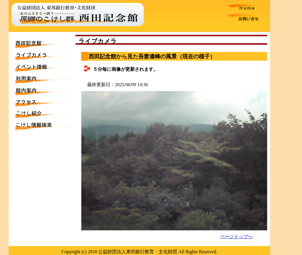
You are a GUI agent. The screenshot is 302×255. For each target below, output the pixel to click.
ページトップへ (236, 236)
